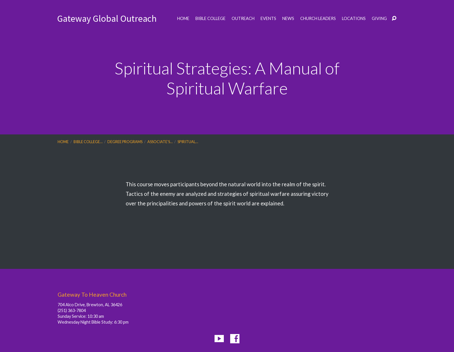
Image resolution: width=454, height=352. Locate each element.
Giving (379, 19)
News (288, 19)
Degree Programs (124, 141)
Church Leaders (318, 19)
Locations (354, 19)
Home (183, 19)
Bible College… (88, 141)
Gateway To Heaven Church (92, 294)
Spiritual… (187, 141)
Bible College (210, 19)
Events (268, 19)
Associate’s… (160, 141)
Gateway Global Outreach (107, 18)
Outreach (243, 19)
